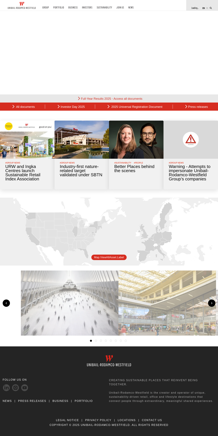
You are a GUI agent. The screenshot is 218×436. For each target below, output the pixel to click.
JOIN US (116, 8)
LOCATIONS (127, 420)
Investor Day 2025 (73, 107)
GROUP (45, 8)
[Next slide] (211, 303)
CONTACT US (152, 420)
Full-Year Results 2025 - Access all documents (111, 98)
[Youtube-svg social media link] (24, 387)
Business (60, 401)
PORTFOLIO (57, 8)
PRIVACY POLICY (98, 420)
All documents (25, 107)
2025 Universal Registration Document (136, 107)
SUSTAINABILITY (101, 8)
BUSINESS (70, 8)
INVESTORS (84, 8)
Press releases (198, 107)
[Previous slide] (6, 303)
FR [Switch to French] (207, 7)
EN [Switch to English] (203, 7)
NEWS (126, 8)
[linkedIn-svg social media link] (6, 387)
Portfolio (84, 401)
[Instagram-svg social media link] (15, 387)
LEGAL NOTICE (67, 420)
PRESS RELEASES (32, 401)
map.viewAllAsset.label (109, 257)
